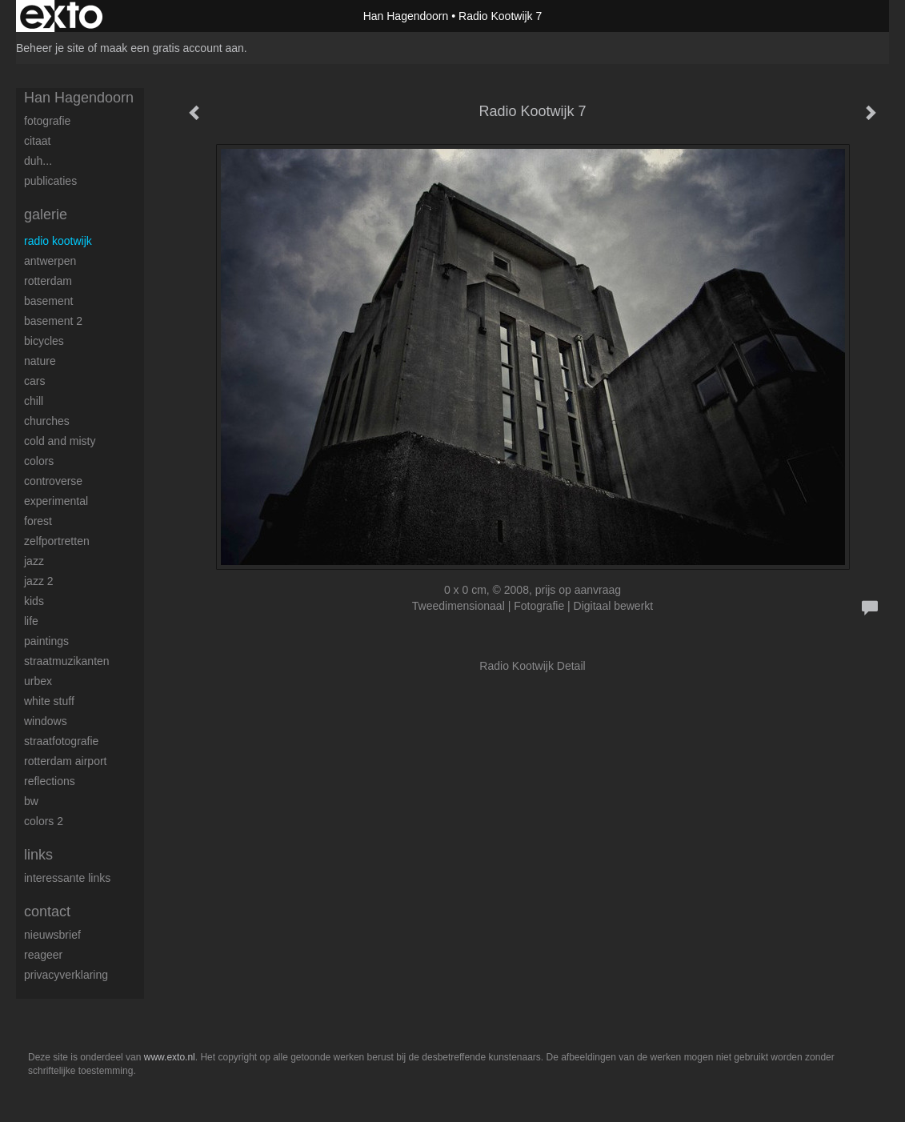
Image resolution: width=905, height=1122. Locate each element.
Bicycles (44, 341)
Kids (34, 601)
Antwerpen (50, 260)
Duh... (38, 160)
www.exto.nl (169, 1057)
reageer (43, 954)
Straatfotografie (61, 741)
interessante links (67, 878)
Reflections (49, 781)
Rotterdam (48, 280)
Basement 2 (53, 321)
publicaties (50, 180)
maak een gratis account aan (172, 48)
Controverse (53, 481)
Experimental (56, 501)
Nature (40, 361)
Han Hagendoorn (406, 16)
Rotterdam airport (65, 761)
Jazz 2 (39, 581)
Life (31, 621)
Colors (39, 461)
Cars (34, 381)
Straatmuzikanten (67, 661)
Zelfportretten (57, 541)
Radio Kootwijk (58, 240)
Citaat (37, 140)
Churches (47, 421)
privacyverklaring (66, 974)
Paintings (46, 641)
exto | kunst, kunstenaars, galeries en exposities (61, 16)
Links (38, 855)
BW (31, 801)
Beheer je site (50, 48)
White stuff (49, 701)
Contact (47, 912)
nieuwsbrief (52, 934)
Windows (45, 721)
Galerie (45, 214)
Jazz (34, 561)
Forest (38, 521)
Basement (48, 301)
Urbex (38, 681)
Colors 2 (43, 821)
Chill (33, 401)
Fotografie (47, 120)
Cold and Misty (59, 441)
